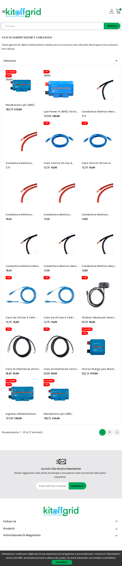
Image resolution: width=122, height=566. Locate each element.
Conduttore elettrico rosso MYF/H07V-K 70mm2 (61, 214)
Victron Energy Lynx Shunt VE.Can (98, 369)
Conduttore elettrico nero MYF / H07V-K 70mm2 (60, 266)
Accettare (61, 562)
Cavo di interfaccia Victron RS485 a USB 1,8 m (61, 369)
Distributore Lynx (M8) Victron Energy (57, 413)
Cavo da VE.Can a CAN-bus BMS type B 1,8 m (59, 317)
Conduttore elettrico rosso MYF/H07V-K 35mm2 (23, 163)
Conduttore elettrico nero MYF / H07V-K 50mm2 (98, 266)
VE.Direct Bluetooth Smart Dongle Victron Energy (98, 317)
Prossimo (117, 432)
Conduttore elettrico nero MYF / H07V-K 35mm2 (98, 111)
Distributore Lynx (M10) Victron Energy (20, 104)
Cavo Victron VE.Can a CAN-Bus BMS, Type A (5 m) (61, 163)
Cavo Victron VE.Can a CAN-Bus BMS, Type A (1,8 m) (98, 163)
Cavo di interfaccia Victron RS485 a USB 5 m (23, 369)
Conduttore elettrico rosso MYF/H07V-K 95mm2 (23, 214)
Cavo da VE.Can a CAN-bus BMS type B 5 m (21, 317)
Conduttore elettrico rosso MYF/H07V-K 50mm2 (99, 214)
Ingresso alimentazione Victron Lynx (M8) (20, 413)
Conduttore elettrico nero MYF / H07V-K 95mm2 (22, 266)
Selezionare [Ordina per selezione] (61, 60)
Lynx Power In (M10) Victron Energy (61, 111)
